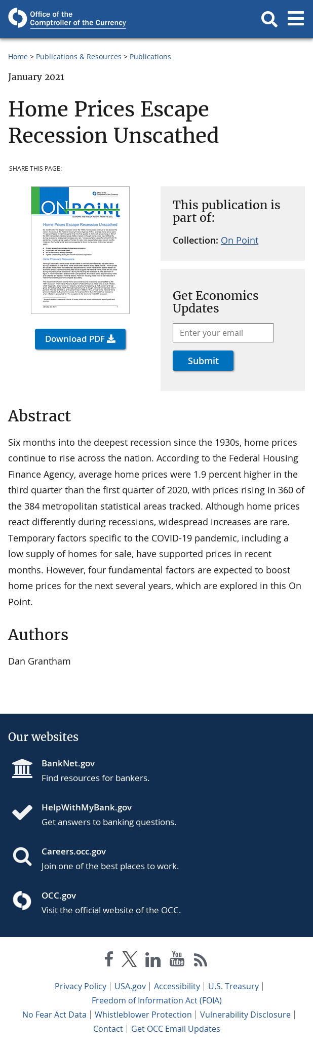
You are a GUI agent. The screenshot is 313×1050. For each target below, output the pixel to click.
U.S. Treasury (233, 986)
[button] (269, 19)
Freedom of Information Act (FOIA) (157, 1000)
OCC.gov (59, 895)
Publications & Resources (79, 56)
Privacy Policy (80, 986)
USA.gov (130, 986)
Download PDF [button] (75, 338)
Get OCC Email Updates (175, 1028)
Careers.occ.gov (74, 851)
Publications (150, 56)
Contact (108, 1028)
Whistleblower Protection (143, 1014)
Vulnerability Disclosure (245, 1014)
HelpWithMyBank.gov (87, 807)
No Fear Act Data (54, 1014)
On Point (239, 240)
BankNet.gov (68, 763)
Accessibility (177, 986)
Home (18, 56)
